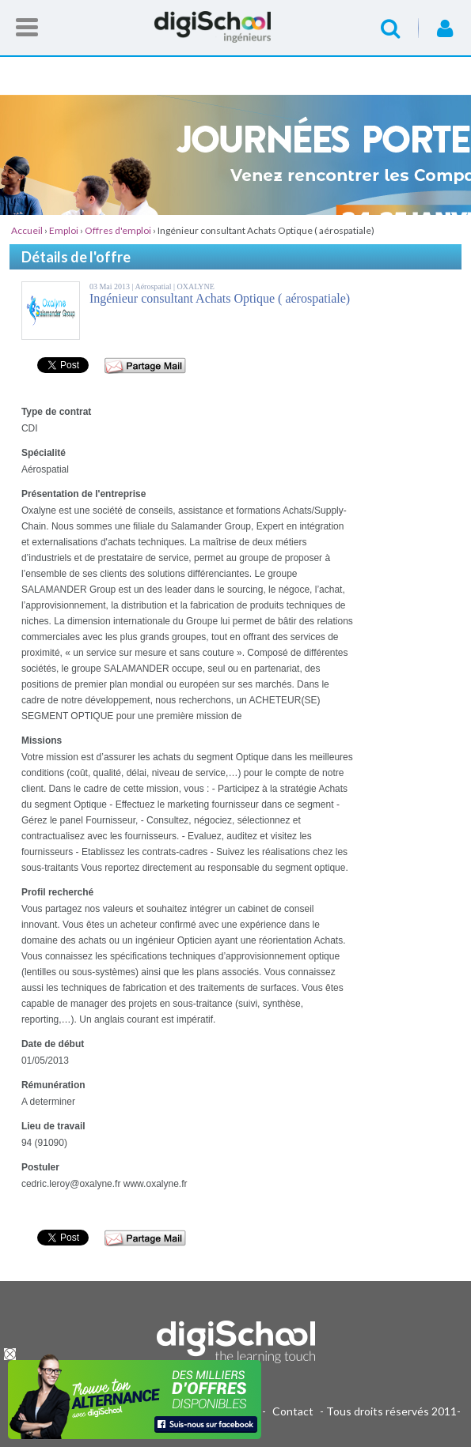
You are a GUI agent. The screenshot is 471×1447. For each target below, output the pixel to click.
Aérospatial (154, 286)
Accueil (236, 27)
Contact (292, 1411)
